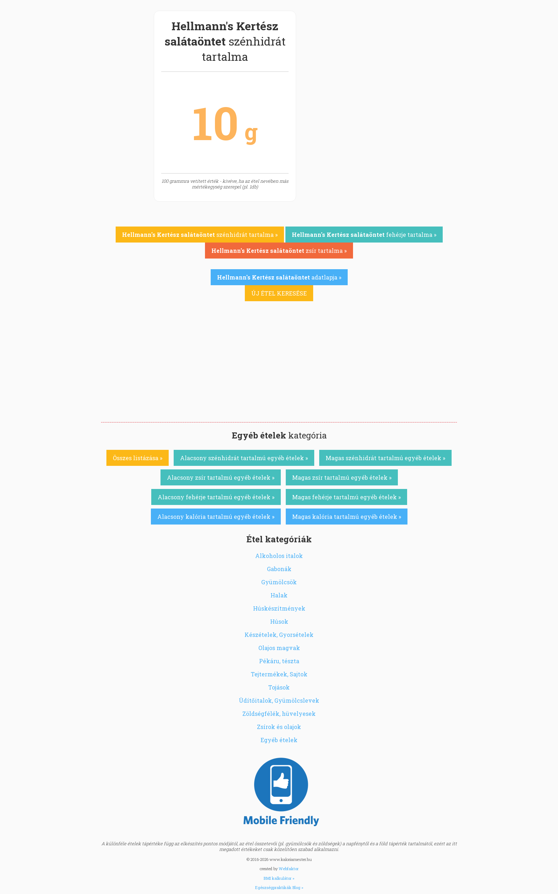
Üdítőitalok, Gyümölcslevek (279, 700)
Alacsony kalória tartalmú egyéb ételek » (215, 516)
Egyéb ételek (279, 740)
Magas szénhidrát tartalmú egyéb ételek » (385, 458)
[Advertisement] (279, 369)
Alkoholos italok (279, 555)
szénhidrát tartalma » (200, 234)
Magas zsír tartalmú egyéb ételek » (341, 477)
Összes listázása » (137, 458)
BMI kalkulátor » (279, 878)
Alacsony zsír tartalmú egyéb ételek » (220, 477)
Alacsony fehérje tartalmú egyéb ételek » (216, 497)
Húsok (279, 621)
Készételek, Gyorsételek (279, 634)
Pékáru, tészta (279, 661)
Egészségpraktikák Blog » (279, 887)
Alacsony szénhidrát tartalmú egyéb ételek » (244, 458)
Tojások (279, 687)
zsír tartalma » (279, 250)
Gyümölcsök (279, 582)
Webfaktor (289, 868)
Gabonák (279, 569)
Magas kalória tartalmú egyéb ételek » (346, 516)
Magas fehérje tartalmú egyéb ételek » (346, 497)
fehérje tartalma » (364, 234)
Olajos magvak (279, 647)
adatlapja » (279, 277)
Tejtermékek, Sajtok (279, 674)
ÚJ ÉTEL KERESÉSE (279, 293)
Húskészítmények (279, 608)
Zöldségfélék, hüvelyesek (279, 713)
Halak (279, 595)
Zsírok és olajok (279, 726)
